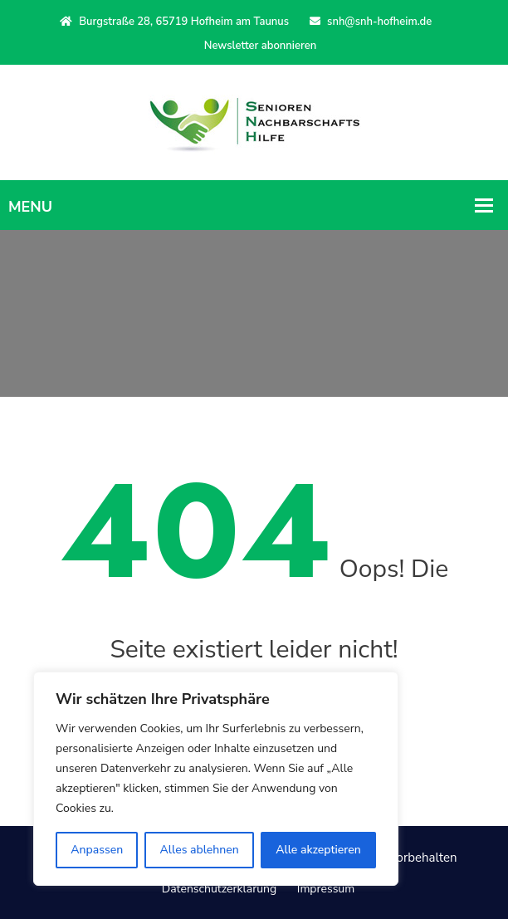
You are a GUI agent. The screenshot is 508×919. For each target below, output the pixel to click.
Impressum (325, 889)
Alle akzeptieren (318, 850)
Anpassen (97, 850)
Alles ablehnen (199, 850)
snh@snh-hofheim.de (371, 21)
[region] (215, 779)
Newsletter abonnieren (260, 45)
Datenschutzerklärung (219, 889)
